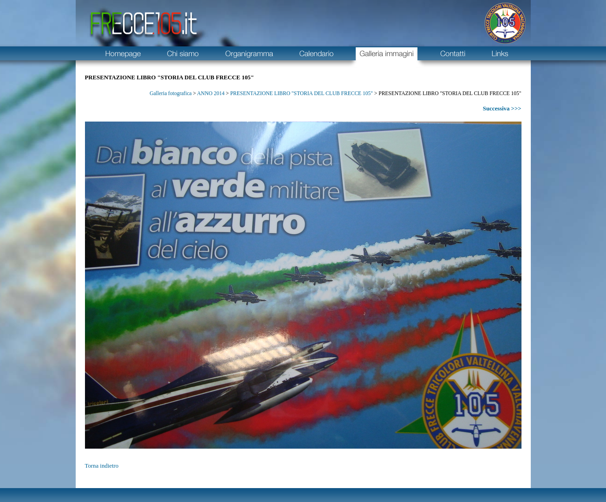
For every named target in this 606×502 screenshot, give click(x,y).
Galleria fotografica (170, 93)
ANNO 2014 (210, 93)
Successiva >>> (502, 108)
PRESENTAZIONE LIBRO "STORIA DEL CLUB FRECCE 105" (301, 93)
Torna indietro (102, 466)
